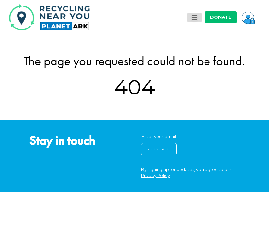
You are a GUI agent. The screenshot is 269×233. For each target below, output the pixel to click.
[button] (248, 17)
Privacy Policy (155, 175)
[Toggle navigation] (194, 17)
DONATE (220, 17)
